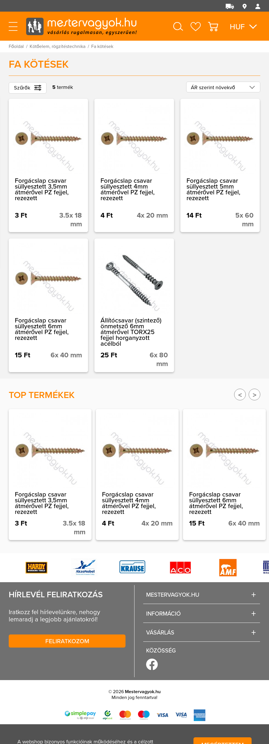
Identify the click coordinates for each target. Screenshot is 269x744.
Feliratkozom (67, 641)
